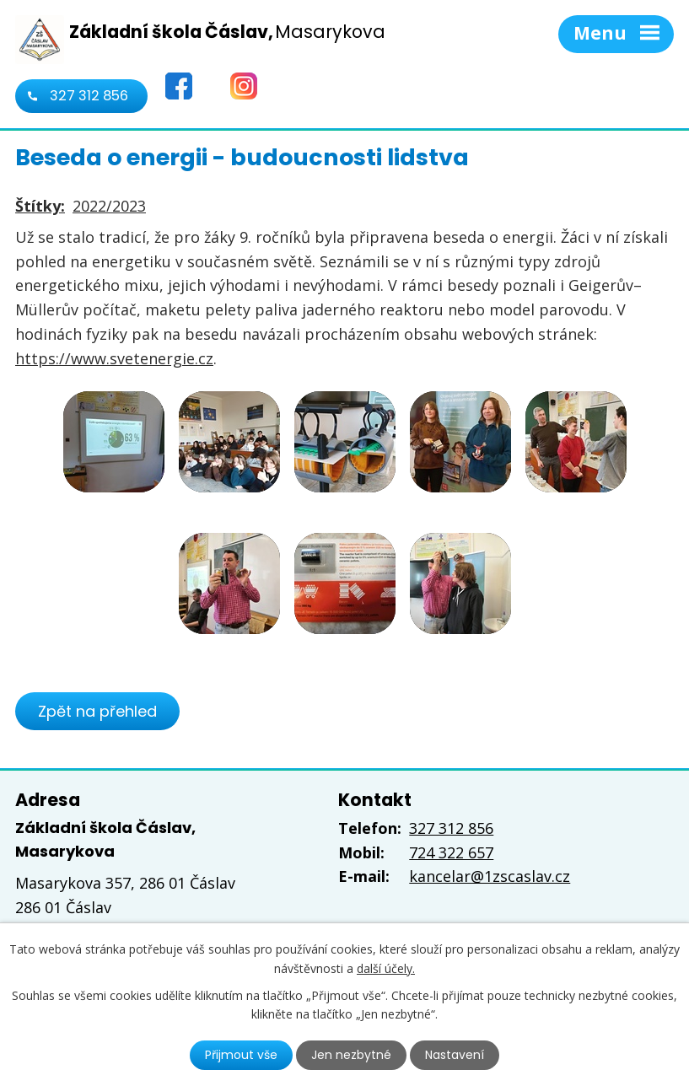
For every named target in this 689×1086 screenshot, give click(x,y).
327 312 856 (89, 95)
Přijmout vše (241, 1054)
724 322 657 (451, 852)
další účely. (386, 968)
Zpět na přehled (97, 711)
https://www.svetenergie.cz (114, 358)
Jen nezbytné (351, 1054)
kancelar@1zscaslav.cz (489, 876)
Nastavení (454, 1054)
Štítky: (40, 206)
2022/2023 (109, 206)
